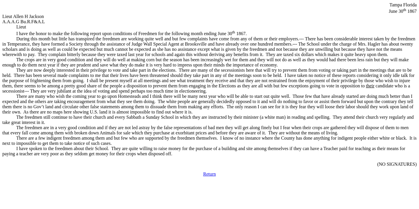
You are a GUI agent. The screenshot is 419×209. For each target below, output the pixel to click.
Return (209, 174)
